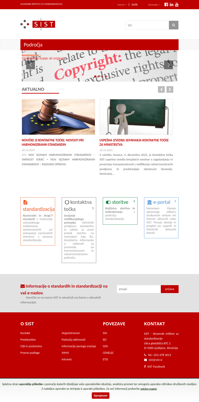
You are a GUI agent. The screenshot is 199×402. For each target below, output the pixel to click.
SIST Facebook (154, 366)
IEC (105, 340)
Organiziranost (71, 333)
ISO (105, 333)
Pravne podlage (30, 353)
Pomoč (122, 4)
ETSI (105, 359)
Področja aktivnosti (73, 340)
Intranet (67, 359)
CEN (105, 346)
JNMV (65, 353)
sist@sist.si (155, 360)
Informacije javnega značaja (79, 346)
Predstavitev (28, 340)
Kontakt (25, 333)
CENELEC (108, 353)
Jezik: (135, 4)
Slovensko (154, 4)
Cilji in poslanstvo (31, 346)
